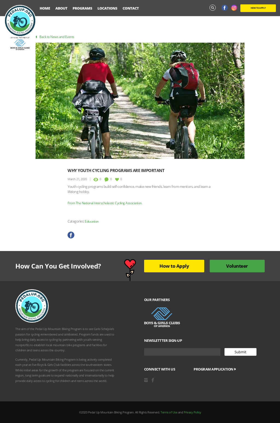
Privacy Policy (192, 412)
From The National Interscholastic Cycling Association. (105, 203)
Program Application (215, 369)
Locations (107, 8)
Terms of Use (169, 412)
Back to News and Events (55, 36)
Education (92, 221)
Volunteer (237, 266)
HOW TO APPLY (258, 7)
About (62, 8)
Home (45, 8)
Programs (82, 8)
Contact (130, 8)
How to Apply (174, 266)
